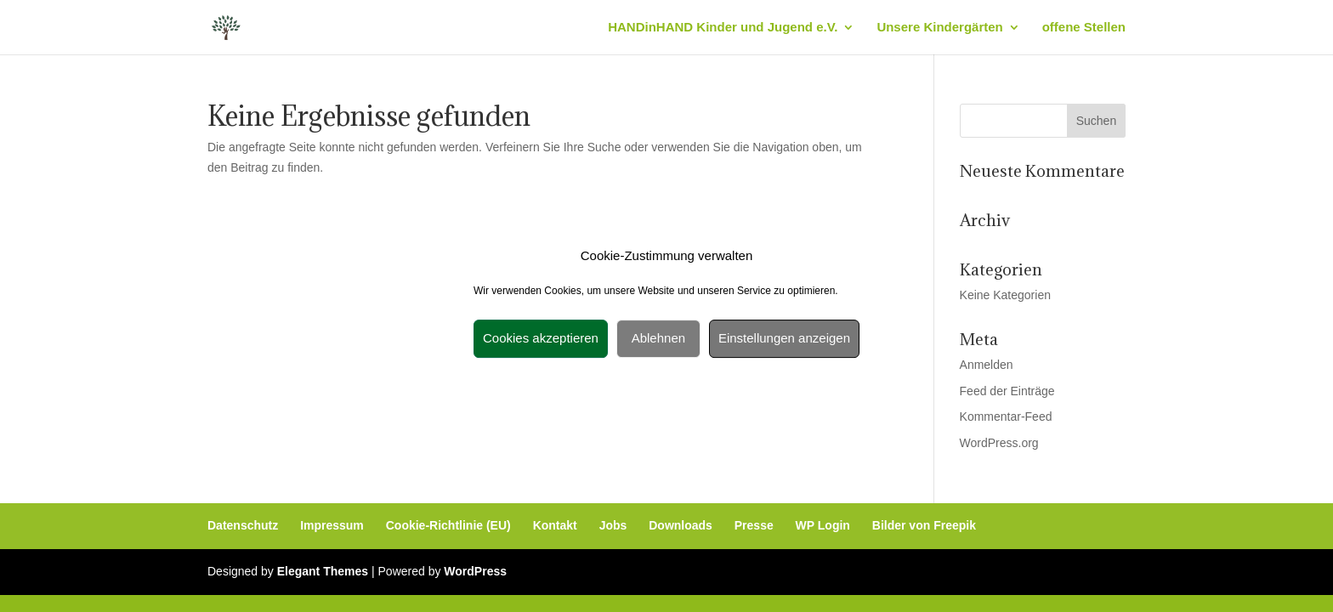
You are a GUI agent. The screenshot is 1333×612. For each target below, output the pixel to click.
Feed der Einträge (1007, 391)
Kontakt (555, 525)
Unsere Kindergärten (939, 27)
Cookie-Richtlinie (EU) (448, 525)
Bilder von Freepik (924, 525)
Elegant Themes (322, 571)
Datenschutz (242, 525)
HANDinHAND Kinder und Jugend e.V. (722, 27)
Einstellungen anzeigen (784, 338)
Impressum (332, 525)
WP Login (823, 525)
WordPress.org (999, 443)
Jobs (613, 525)
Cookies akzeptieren (540, 338)
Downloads (680, 525)
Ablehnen (658, 338)
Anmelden (986, 364)
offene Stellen (1084, 27)
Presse (754, 525)
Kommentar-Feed (1006, 416)
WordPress (475, 571)
